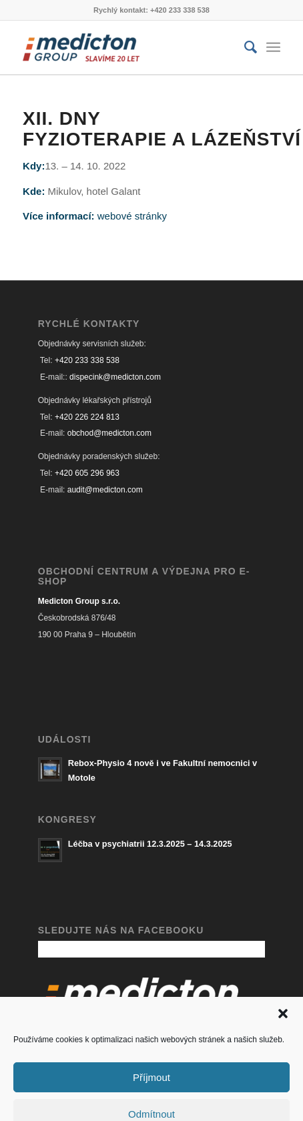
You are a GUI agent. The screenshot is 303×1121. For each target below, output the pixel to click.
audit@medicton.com (105, 489)
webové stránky (132, 216)
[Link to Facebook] (250, 1102)
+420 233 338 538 (87, 360)
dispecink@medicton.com (115, 377)
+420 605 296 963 (87, 473)
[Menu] (273, 47)
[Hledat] (244, 47)
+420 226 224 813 (87, 417)
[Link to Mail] (270, 1102)
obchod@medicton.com (109, 433)
